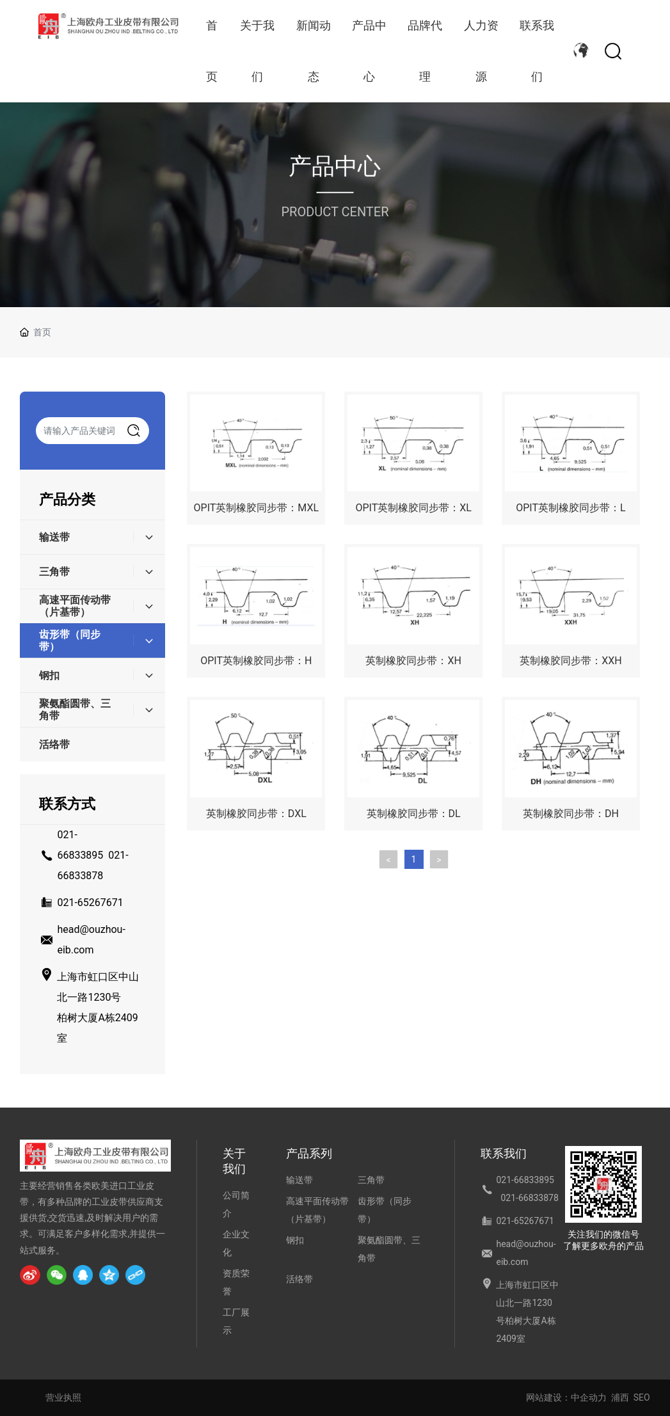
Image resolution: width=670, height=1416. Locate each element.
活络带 (299, 1279)
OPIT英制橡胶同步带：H (256, 661)
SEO (642, 1397)
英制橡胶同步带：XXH (570, 661)
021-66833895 (525, 1180)
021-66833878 (529, 1198)
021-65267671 (90, 902)
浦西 (620, 1397)
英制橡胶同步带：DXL (256, 813)
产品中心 (335, 166)
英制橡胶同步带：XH (413, 661)
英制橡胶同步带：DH (571, 813)
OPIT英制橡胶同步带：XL (413, 508)
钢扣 (295, 1240)
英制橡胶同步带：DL (414, 813)
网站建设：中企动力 (566, 1397)
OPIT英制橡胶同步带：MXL (256, 508)
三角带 (371, 1180)
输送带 (299, 1180)
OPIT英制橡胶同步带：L (570, 508)
